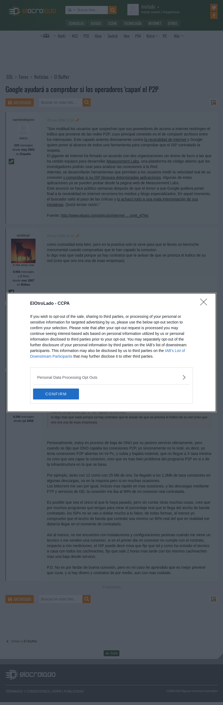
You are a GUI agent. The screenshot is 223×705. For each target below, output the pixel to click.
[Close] (205, 304)
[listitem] (111, 377)
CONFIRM (58, 394)
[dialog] (111, 352)
